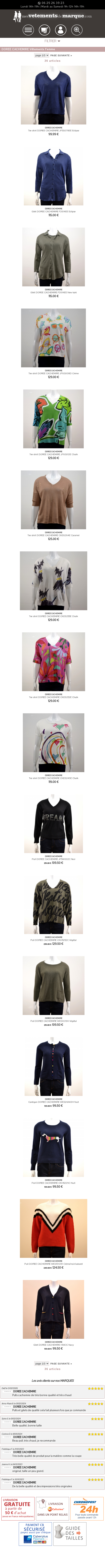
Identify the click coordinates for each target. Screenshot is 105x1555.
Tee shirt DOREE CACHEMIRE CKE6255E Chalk (53, 616)
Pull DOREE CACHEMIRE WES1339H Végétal (53, 1021)
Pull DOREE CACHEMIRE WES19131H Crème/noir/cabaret (53, 1263)
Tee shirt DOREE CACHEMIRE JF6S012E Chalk (53, 454)
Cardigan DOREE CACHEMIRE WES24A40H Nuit (53, 1102)
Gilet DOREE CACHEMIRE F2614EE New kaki (53, 292)
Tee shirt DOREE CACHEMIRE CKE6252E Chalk (53, 697)
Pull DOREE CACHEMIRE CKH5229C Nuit (53, 1183)
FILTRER (50, 41)
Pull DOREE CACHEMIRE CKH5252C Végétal (53, 940)
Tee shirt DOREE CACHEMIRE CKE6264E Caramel (53, 535)
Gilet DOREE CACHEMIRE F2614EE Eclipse (54, 211)
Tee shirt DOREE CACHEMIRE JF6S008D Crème (53, 373)
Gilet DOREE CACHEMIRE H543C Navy (53, 1344)
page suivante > (61, 55)
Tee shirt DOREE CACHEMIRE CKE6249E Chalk (53, 778)
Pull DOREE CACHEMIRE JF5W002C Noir (53, 859)
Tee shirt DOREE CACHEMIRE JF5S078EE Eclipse (53, 130)
